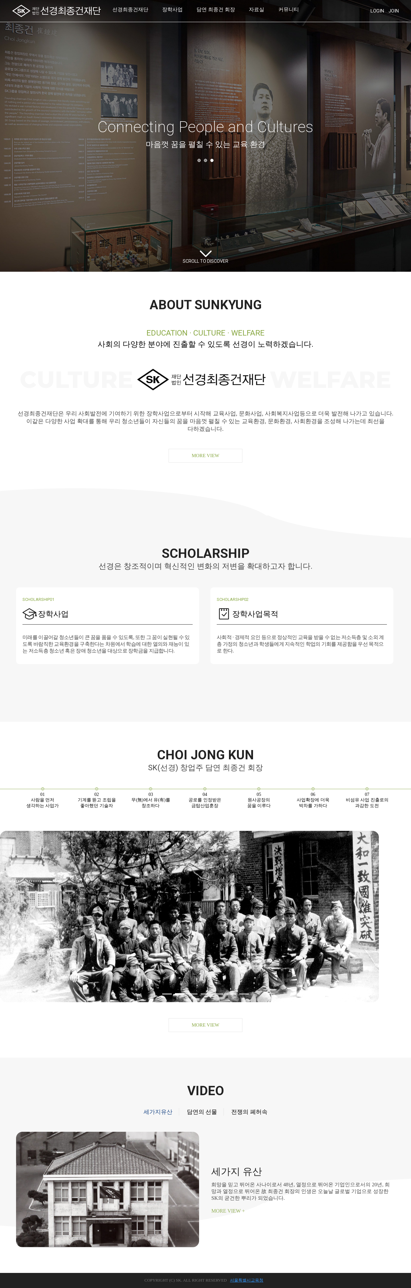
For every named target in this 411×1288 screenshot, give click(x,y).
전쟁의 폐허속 (249, 1112)
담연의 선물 (202, 1112)
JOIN (394, 11)
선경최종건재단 (130, 9)
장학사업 (172, 9)
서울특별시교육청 (246, 1280)
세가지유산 (158, 1112)
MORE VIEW (205, 455)
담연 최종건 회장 (216, 9)
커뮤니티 (288, 9)
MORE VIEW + (228, 1211)
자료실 (256, 9)
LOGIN (377, 11)
